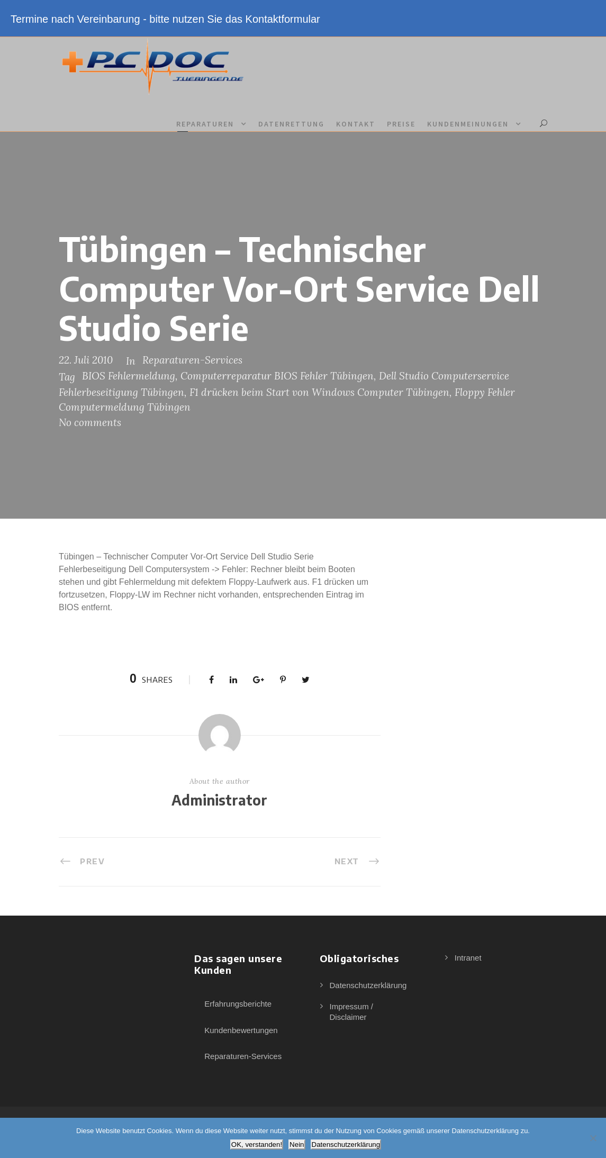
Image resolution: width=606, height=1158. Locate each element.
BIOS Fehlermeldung (128, 375)
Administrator (219, 800)
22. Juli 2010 (86, 360)
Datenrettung (291, 124)
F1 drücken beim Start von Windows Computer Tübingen (319, 392)
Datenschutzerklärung (368, 985)
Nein (297, 1144)
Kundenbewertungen (240, 1030)
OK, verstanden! (256, 1144)
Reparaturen (205, 124)
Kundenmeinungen (468, 124)
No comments (90, 422)
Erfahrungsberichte (238, 1003)
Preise (401, 124)
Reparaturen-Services (192, 360)
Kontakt (355, 124)
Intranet (468, 957)
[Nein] (592, 1138)
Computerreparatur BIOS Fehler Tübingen (277, 375)
